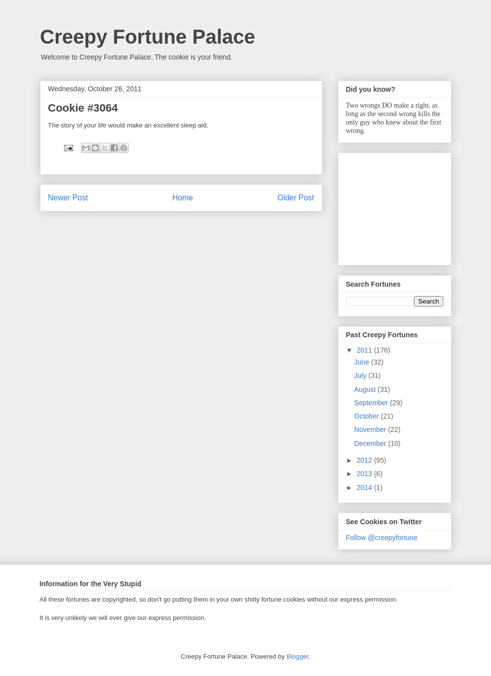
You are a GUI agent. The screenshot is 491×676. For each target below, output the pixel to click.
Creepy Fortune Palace (148, 37)
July (361, 375)
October (367, 416)
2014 (365, 488)
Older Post (296, 197)
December (371, 443)
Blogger (297, 656)
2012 (365, 460)
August (365, 389)
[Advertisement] (395, 206)
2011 (365, 350)
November (371, 429)
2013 (365, 474)
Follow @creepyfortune (382, 538)
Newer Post (68, 197)
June (362, 362)
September (372, 403)
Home (182, 197)
